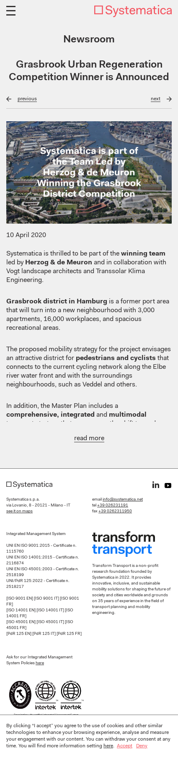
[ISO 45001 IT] (50, 622)
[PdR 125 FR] (69, 634)
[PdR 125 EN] (19, 634)
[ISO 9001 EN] (20, 599)
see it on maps (19, 511)
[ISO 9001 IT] (47, 599)
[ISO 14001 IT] (50, 610)
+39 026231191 (112, 506)
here (40, 663)
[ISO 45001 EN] (21, 622)
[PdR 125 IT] (44, 634)
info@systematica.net (123, 500)
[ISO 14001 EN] (21, 610)
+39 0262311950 (115, 511)
